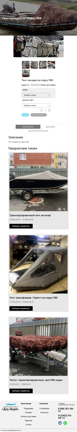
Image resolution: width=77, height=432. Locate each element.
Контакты (44, 412)
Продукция (28, 408)
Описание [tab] (28, 127)
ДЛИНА (25, 90)
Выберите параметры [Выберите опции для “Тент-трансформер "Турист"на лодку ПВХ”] (21, 308)
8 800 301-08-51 (66, 410)
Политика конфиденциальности (11, 430)
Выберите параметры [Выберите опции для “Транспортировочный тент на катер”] (21, 226)
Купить (25, 115)
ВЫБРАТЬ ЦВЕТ (28, 100)
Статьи (28, 424)
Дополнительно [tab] (38, 131)
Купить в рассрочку (38, 115)
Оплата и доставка (28, 416)
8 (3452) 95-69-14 (65, 416)
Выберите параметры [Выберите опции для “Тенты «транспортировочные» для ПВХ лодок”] (21, 391)
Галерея (28, 412)
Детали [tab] (50, 127)
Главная (5, 24)
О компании (44, 408)
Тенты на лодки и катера (17, 24)
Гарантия (28, 420)
